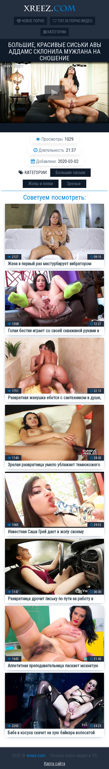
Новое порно (30, 21)
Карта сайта (54, 763)
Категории (54, 32)
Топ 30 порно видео (72, 21)
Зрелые (74, 183)
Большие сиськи (70, 172)
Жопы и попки (40, 183)
